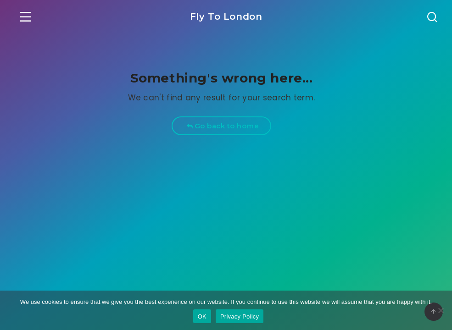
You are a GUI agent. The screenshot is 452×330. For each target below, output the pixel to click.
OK (202, 316)
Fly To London (226, 16)
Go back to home (222, 125)
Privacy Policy (239, 316)
